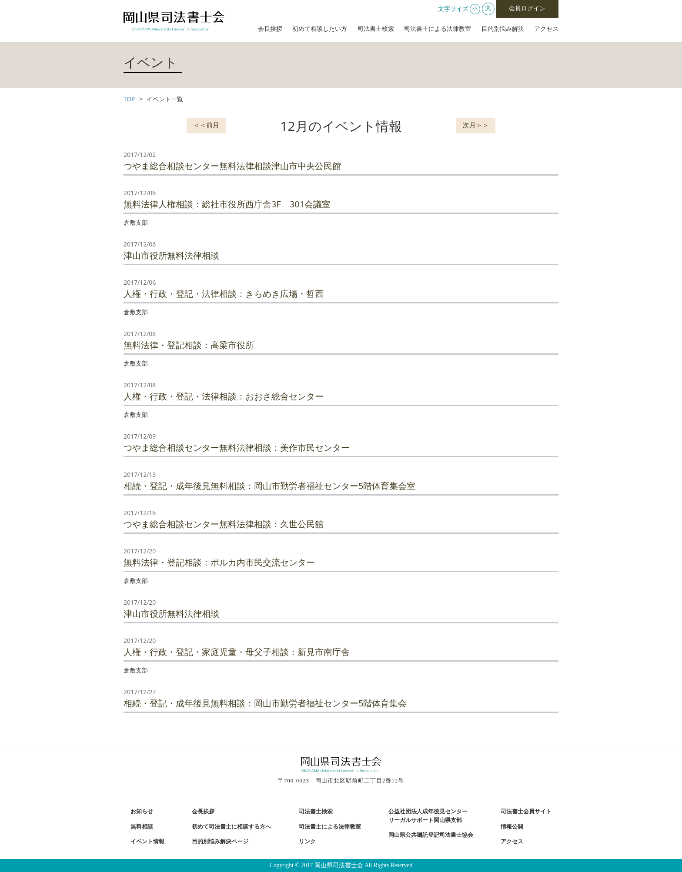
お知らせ (141, 812)
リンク (307, 842)
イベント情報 (147, 842)
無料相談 (141, 827)
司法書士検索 (376, 29)
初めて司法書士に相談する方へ (231, 827)
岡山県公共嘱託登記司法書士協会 (430, 835)
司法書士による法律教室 (437, 29)
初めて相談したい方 (319, 29)
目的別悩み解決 (502, 29)
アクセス (546, 29)
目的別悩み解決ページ (220, 842)
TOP (129, 99)
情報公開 (512, 827)
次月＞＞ (476, 124)
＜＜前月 (206, 124)
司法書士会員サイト (526, 812)
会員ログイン (527, 8)
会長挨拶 (270, 29)
